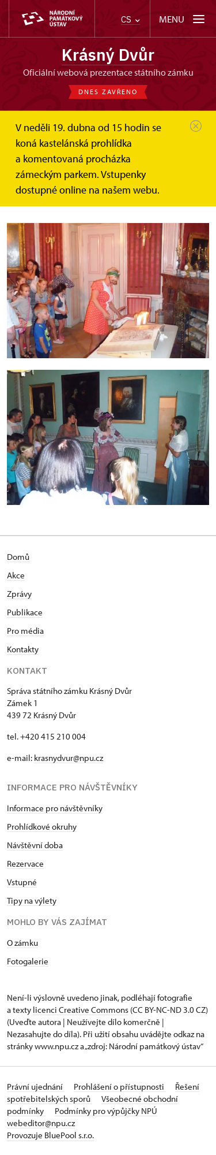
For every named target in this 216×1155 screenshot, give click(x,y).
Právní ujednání (36, 1086)
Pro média (25, 630)
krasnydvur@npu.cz (68, 757)
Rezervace (25, 863)
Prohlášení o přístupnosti (120, 1086)
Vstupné (22, 882)
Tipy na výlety (31, 900)
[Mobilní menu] (183, 19)
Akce (16, 575)
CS (130, 19)
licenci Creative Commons (80, 1009)
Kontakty (23, 649)
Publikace (25, 612)
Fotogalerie (27, 961)
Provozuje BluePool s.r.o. (50, 1135)
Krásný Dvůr (108, 54)
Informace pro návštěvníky (55, 808)
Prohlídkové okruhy (42, 826)
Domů (18, 556)
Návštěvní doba (35, 845)
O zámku (22, 942)
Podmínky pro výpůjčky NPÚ (106, 1110)
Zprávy (19, 593)
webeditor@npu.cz (41, 1122)
